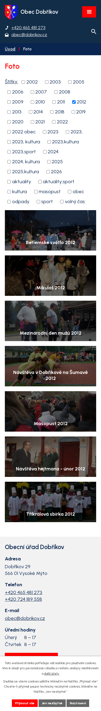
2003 (55, 82)
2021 (40, 122)
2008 (64, 92)
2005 (78, 82)
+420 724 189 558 (23, 599)
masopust (50, 192)
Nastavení (78, 703)
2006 (17, 92)
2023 (52, 132)
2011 (61, 102)
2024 (53, 152)
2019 (81, 112)
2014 (38, 112)
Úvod (10, 48)
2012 (81, 102)
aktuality (21, 182)
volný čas (75, 201)
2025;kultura (25, 172)
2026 (56, 172)
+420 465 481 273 (23, 592)
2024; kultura (26, 162)
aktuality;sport (58, 182)
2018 (59, 112)
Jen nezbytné (52, 703)
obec (78, 192)
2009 (17, 102)
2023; (77, 132)
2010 (40, 102)
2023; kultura (26, 142)
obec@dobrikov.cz (25, 618)
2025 (57, 162)
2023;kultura (65, 142)
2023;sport (24, 152)
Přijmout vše (24, 703)
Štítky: (11, 82)
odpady (20, 201)
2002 (32, 82)
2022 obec (24, 132)
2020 (17, 122)
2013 (17, 112)
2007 (41, 92)
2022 (62, 122)
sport (47, 201)
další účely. (52, 673)
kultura (19, 192)
